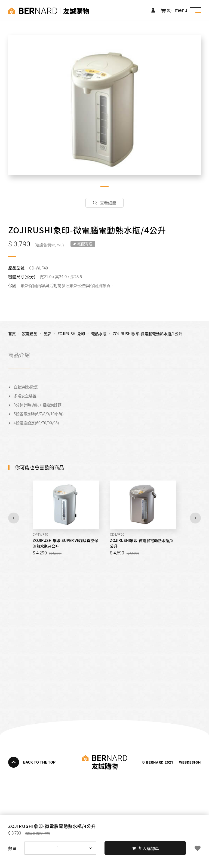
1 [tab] (104, 186)
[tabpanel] (104, 105)
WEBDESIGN (190, 762)
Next (195, 518)
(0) (169, 10)
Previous (13, 518)
